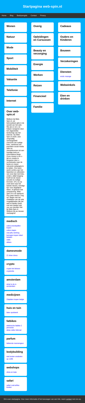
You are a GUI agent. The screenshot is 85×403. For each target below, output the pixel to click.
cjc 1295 (10, 359)
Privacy (43, 15)
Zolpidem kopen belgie (15, 299)
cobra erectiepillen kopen (14, 227)
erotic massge (65, 76)
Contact (34, 15)
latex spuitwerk (12, 312)
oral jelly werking (13, 233)
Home (4, 15)
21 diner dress (12, 255)
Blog (11, 15)
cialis (8, 240)
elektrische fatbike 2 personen (14, 327)
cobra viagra (11, 230)
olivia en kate (12, 372)
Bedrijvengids (22, 15)
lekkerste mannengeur (15, 343)
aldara (9, 242)
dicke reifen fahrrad (14, 330)
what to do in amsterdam (11, 285)
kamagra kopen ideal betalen (15, 236)
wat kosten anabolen (14, 356)
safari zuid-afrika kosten (13, 386)
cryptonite (10, 271)
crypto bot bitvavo (13, 269)
